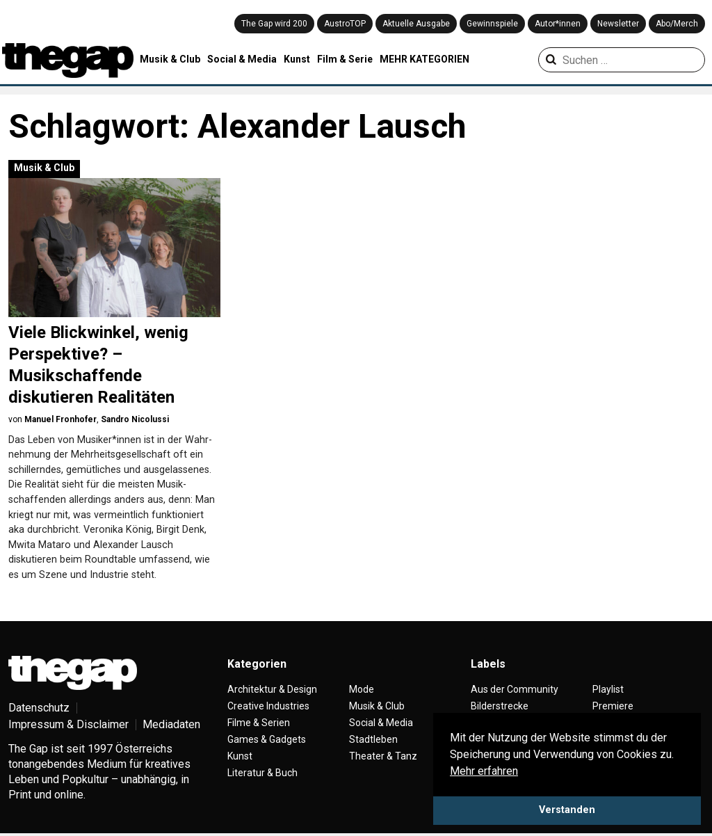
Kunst (297, 59)
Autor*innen (558, 24)
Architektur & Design (272, 689)
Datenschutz (39, 707)
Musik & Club (170, 59)
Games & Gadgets (266, 739)
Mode (361, 689)
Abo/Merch (677, 24)
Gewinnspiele (492, 24)
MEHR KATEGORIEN (424, 59)
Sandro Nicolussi (135, 419)
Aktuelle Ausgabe (416, 24)
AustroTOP (345, 24)
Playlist (608, 689)
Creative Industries (268, 706)
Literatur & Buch (262, 772)
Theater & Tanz (383, 756)
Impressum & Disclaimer (68, 724)
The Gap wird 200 (274, 24)
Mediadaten (171, 724)
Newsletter (618, 24)
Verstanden (567, 810)
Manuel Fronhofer (60, 419)
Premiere (612, 706)
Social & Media (242, 59)
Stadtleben (373, 739)
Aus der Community (514, 689)
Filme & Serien (258, 722)
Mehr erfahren (484, 771)
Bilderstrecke (499, 706)
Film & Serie (345, 59)
